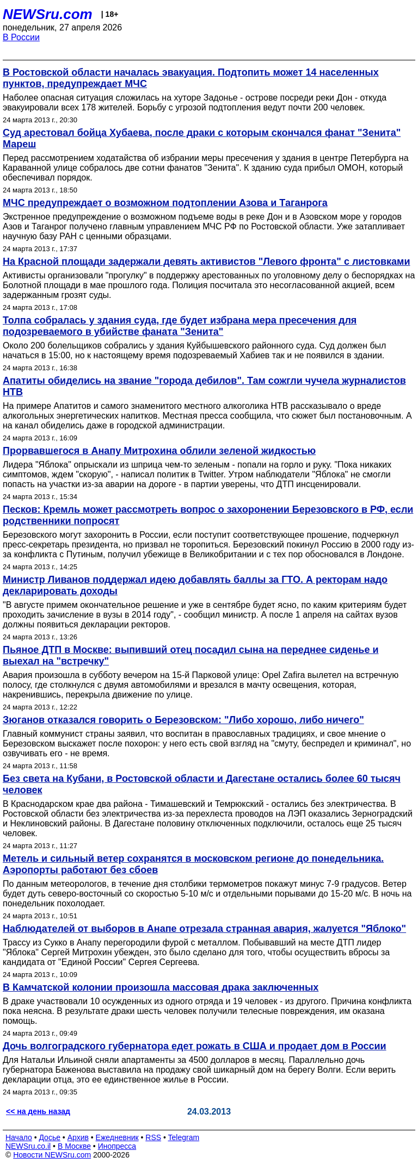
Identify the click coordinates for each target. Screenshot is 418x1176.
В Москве (74, 1146)
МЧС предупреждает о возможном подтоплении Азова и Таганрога (165, 202)
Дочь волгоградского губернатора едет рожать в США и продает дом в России (194, 1046)
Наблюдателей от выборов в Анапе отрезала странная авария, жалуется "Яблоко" (204, 928)
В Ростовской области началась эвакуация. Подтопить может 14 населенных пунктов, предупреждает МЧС (191, 78)
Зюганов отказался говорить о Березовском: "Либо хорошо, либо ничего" (183, 719)
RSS (153, 1137)
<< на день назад (38, 1111)
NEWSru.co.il (28, 1146)
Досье (49, 1137)
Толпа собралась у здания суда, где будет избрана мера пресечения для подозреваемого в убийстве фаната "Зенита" (179, 326)
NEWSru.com (48, 14)
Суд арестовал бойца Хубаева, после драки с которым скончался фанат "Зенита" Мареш (202, 138)
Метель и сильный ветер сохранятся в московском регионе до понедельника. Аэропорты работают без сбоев (193, 864)
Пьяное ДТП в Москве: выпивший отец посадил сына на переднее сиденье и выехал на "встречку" (191, 655)
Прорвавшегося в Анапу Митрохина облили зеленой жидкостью (159, 450)
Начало (18, 1137)
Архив (78, 1137)
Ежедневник (117, 1137)
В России (21, 37)
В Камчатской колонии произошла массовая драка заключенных (160, 987)
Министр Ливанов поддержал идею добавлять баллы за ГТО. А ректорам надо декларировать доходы (195, 585)
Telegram (184, 1137)
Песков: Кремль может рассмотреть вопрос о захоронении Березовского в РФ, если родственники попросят (208, 515)
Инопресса (117, 1146)
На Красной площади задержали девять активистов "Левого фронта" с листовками (206, 261)
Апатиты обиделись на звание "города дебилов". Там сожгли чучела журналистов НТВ (204, 386)
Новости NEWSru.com (52, 1154)
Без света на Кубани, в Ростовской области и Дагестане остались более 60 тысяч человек (202, 784)
